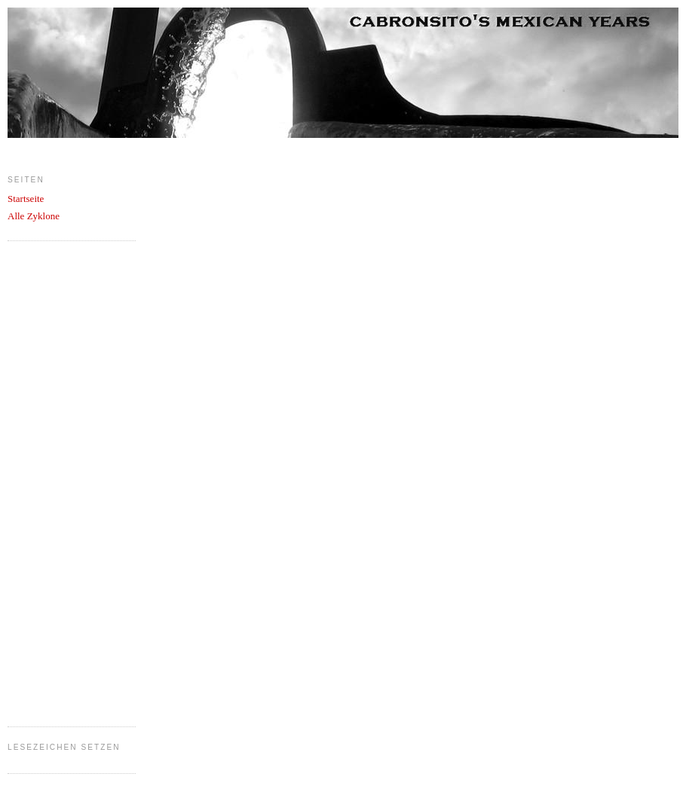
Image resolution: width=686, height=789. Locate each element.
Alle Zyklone (34, 216)
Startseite (26, 198)
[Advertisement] (68, 481)
